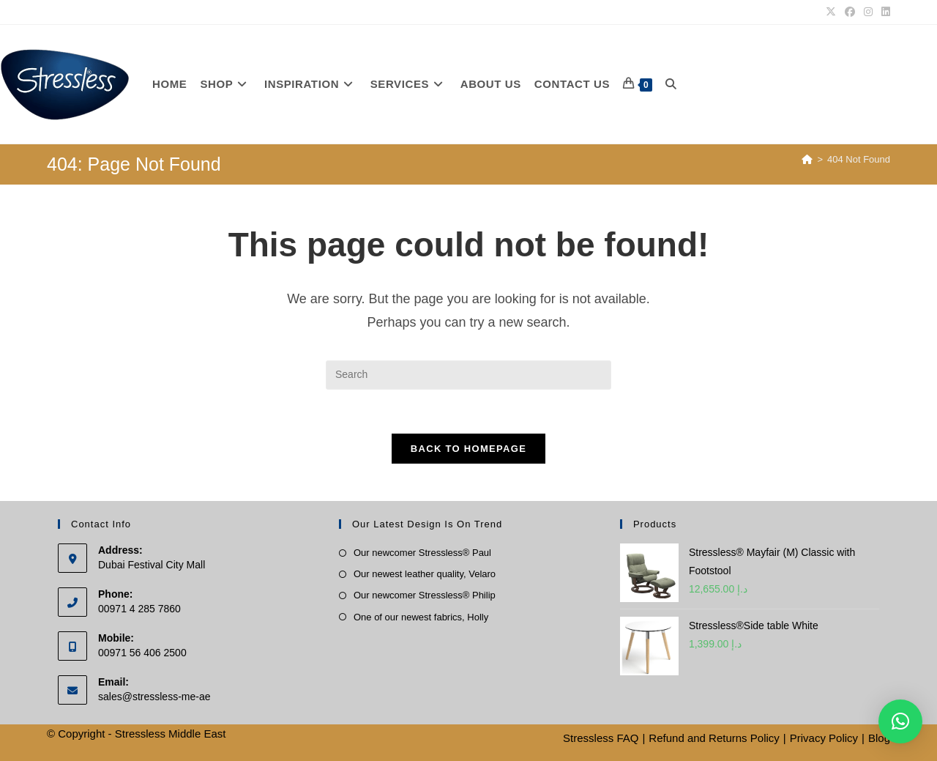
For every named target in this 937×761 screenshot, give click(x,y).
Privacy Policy (824, 738)
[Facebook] (849, 12)
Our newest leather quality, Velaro (425, 574)
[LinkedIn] (883, 12)
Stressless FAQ (600, 738)
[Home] (807, 159)
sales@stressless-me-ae (154, 696)
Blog (879, 738)
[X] (830, 12)
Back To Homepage (468, 449)
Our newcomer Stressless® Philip (425, 595)
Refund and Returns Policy (714, 738)
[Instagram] (868, 12)
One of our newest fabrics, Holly (421, 617)
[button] (900, 721)
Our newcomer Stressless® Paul (422, 553)
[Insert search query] (468, 375)
